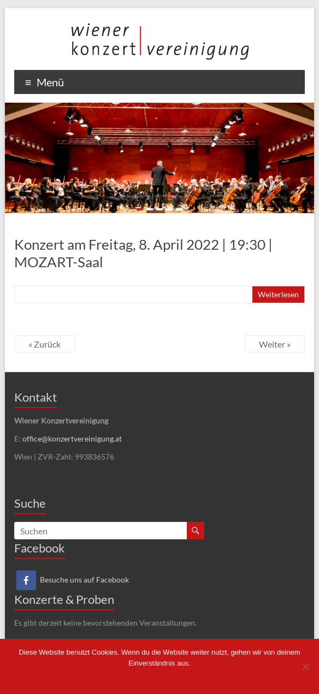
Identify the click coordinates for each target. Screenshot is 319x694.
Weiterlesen (278, 294)
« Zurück (44, 344)
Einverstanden (122, 677)
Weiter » (275, 344)
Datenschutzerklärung (184, 677)
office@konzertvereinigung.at (72, 438)
